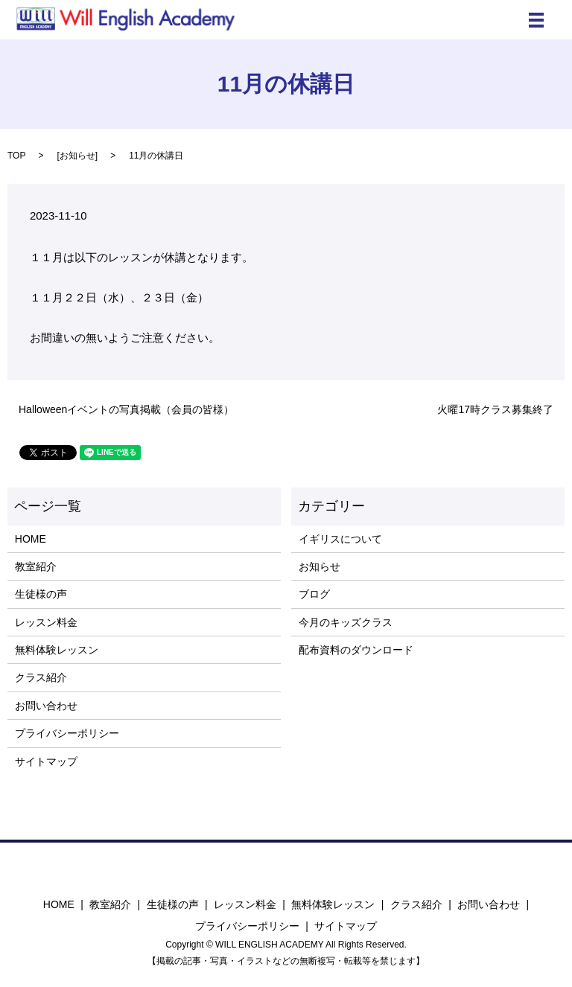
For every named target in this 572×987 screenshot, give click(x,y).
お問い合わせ (46, 706)
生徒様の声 (41, 594)
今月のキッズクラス (346, 622)
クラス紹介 (41, 677)
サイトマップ (46, 761)
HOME (30, 539)
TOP (16, 155)
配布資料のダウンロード (356, 650)
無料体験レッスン (56, 650)
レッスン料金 (46, 622)
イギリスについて (340, 539)
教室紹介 (36, 566)
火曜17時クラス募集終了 (495, 409)
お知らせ (77, 155)
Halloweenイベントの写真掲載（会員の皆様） (126, 409)
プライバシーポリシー (67, 733)
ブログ (314, 594)
